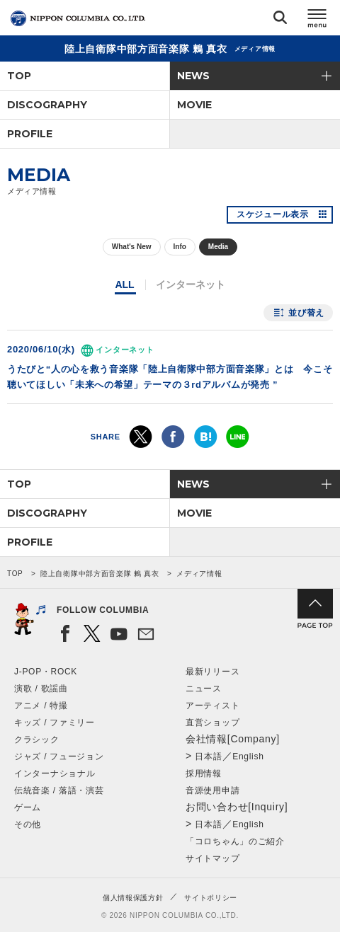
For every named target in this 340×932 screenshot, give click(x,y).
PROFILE (29, 133)
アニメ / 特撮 (41, 705)
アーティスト (212, 705)
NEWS (193, 75)
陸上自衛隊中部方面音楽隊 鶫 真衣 (99, 573)
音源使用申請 (212, 790)
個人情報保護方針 (133, 898)
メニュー (317, 20)
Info (180, 247)
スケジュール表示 (273, 214)
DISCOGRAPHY (47, 104)
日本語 (208, 756)
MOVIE (194, 104)
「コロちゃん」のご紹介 (235, 841)
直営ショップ (212, 722)
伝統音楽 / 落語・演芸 (58, 790)
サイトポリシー (210, 898)
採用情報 (204, 773)
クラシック (37, 739)
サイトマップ (212, 858)
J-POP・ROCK (45, 672)
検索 (280, 20)
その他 (27, 824)
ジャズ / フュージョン (58, 756)
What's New (132, 247)
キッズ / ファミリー (54, 722)
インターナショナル (54, 773)
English (248, 756)
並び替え (306, 313)
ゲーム (27, 807)
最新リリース (212, 672)
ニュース (204, 689)
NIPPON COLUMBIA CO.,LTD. (78, 18)
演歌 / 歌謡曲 (41, 689)
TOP (19, 75)
